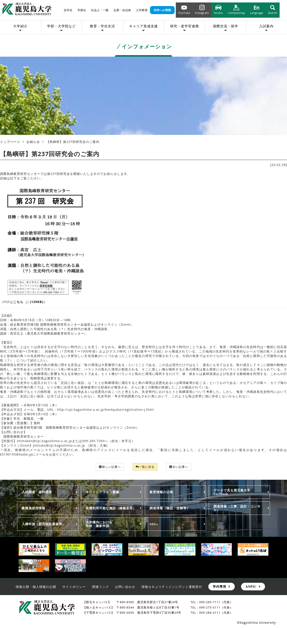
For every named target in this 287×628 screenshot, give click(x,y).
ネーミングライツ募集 (102, 492)
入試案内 (266, 26)
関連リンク (100, 587)
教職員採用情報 (33, 508)
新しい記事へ (108, 467)
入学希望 (142, 10)
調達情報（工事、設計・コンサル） (237, 508)
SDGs (154, 524)
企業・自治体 (122, 10)
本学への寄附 (162, 10)
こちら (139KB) (28, 302)
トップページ (10, 142)
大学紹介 (20, 26)
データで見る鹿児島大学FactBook (231, 492)
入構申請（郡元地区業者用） (43, 524)
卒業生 (81, 10)
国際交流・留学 (225, 26)
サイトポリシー (74, 587)
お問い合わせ (125, 587)
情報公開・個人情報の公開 (36, 587)
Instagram (202, 13)
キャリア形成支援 (143, 26)
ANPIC (251, 586)
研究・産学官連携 (184, 26)
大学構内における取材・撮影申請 (99, 524)
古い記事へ (181, 467)
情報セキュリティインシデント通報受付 (171, 587)
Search (272, 13)
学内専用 (219, 586)
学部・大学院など (61, 26)
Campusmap (236, 13)
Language (256, 13)
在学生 (68, 10)
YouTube (184, 13)
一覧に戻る (145, 467)
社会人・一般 (100, 10)
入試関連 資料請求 (37, 492)
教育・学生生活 (102, 26)
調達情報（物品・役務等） (170, 508)
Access (218, 13)
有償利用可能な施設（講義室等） (111, 508)
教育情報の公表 (161, 492)
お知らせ (33, 142)
